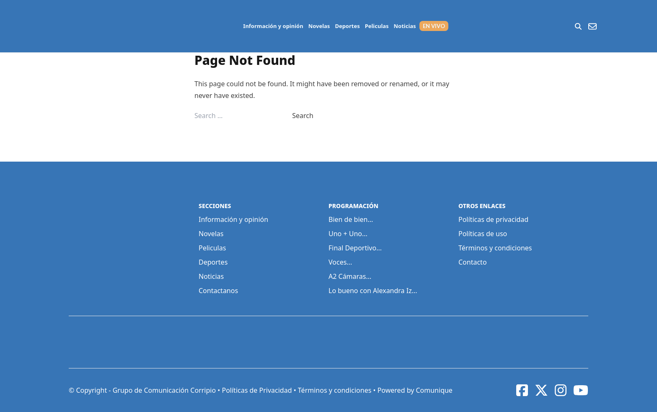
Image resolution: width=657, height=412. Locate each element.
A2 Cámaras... (349, 276)
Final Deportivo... (355, 247)
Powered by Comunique (415, 390)
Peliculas (377, 26)
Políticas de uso (482, 233)
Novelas (319, 26)
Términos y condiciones (495, 247)
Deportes (347, 26)
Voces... (340, 262)
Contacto (472, 262)
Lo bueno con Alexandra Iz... (372, 290)
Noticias (405, 26)
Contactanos (218, 290)
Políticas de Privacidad (257, 390)
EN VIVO (434, 26)
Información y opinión (273, 26)
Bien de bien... (350, 219)
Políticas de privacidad (493, 219)
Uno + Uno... (347, 233)
